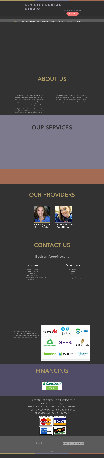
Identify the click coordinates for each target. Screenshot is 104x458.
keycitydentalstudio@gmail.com (38, 277)
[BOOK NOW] (72, 14)
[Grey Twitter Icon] (39, 443)
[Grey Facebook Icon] (36, 443)
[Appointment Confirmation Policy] (73, 443)
